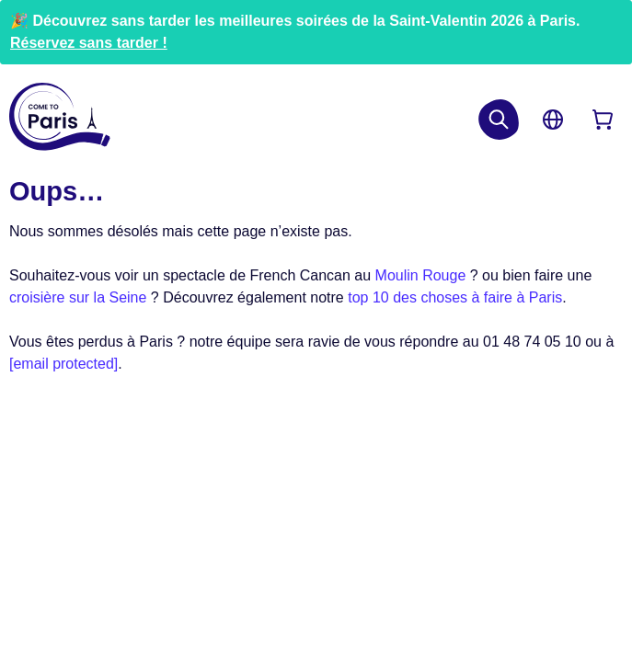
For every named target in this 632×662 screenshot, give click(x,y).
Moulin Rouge (420, 275)
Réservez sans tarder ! (88, 43)
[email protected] (63, 363)
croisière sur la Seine (77, 297)
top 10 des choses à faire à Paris (455, 297)
